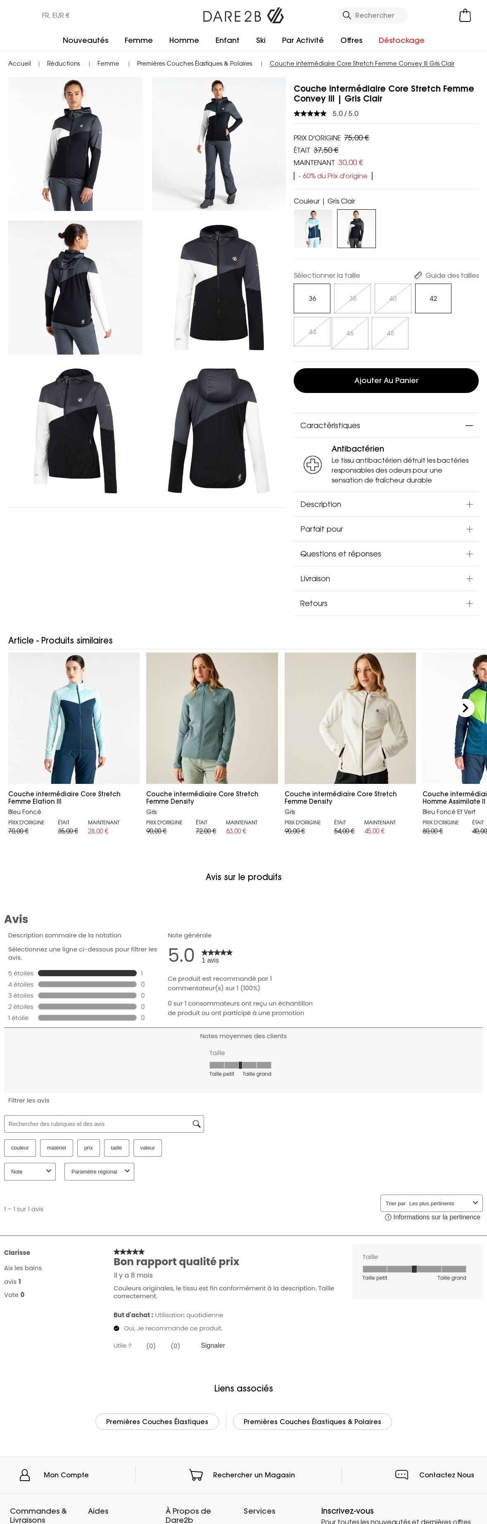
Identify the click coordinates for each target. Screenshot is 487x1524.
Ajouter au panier (386, 378)
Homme (184, 40)
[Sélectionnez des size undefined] (311, 298)
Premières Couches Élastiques (157, 1419)
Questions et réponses (340, 550)
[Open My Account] (430, 15)
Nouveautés (85, 40)
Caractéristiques (330, 422)
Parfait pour (321, 525)
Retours (314, 600)
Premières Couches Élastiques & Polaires (312, 1419)
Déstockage (402, 40)
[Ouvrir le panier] (465, 15)
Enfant (228, 40)
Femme (139, 40)
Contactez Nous (446, 1472)
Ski (261, 40)
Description (320, 501)
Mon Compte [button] (66, 1472)
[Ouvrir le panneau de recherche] (372, 15)
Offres (351, 40)
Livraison (315, 575)
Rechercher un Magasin (254, 1472)
